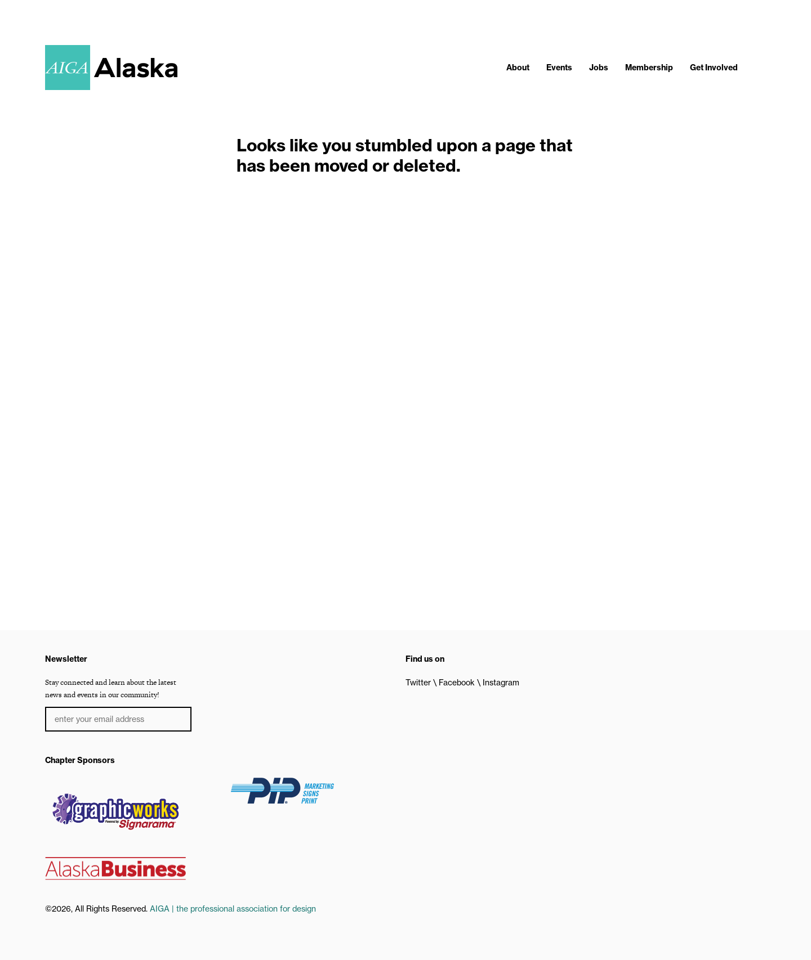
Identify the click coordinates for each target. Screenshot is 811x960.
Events (559, 67)
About (517, 67)
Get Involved (714, 67)
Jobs (598, 67)
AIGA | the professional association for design (233, 909)
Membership (649, 67)
